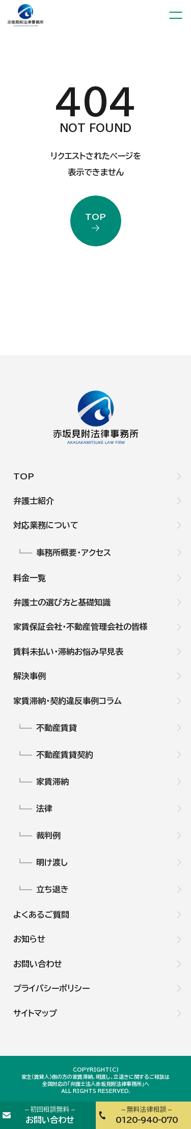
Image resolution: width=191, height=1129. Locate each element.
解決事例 (29, 676)
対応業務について (45, 525)
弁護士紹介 (33, 501)
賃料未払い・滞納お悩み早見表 (68, 652)
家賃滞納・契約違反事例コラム (67, 701)
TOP (23, 476)
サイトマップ (35, 1013)
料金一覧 (29, 578)
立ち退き (52, 889)
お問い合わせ (37, 964)
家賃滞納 (52, 782)
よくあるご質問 (41, 915)
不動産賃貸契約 (64, 755)
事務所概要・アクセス (73, 553)
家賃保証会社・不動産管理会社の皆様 (80, 627)
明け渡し (52, 862)
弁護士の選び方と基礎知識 (62, 602)
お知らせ (29, 939)
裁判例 (48, 835)
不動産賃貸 (56, 728)
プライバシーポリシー (51, 988)
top (95, 217)
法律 (44, 808)
